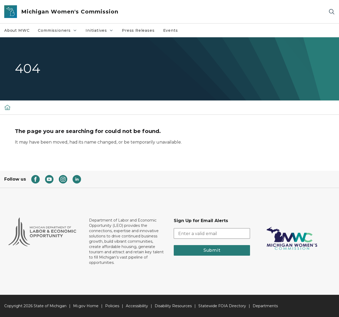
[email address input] (212, 233)
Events (170, 30)
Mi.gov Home (86, 306)
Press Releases (138, 30)
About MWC (16, 30)
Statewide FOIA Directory (222, 306)
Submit (212, 250)
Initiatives (99, 30)
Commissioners (57, 30)
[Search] (331, 11)
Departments (265, 306)
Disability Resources (173, 306)
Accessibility (137, 306)
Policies (112, 306)
